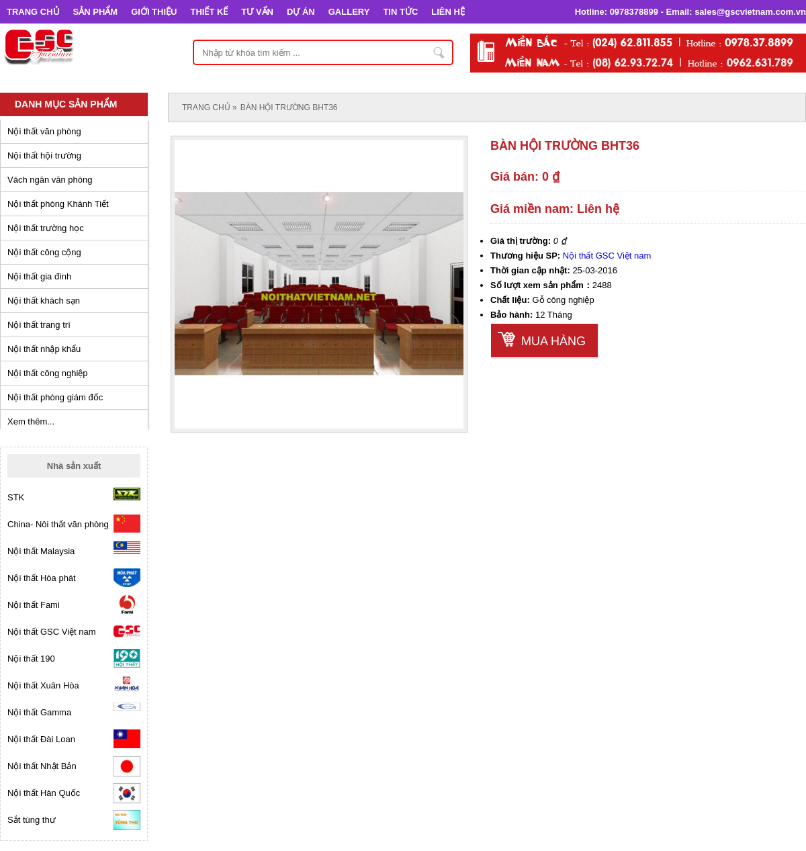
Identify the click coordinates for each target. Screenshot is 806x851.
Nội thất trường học (45, 228)
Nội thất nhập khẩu (44, 349)
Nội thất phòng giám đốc (55, 397)
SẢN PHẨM (95, 12)
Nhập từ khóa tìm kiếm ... (439, 52)
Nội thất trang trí (39, 325)
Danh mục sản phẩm (66, 104)
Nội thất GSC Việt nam (607, 256)
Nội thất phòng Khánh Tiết (58, 204)
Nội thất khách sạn (43, 301)
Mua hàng (553, 341)
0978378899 (634, 12)
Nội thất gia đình (39, 276)
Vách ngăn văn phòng (50, 180)
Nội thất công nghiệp (47, 373)
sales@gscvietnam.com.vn (750, 12)
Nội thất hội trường (44, 155)
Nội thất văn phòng (44, 131)
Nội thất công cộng (44, 252)
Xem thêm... (30, 421)
